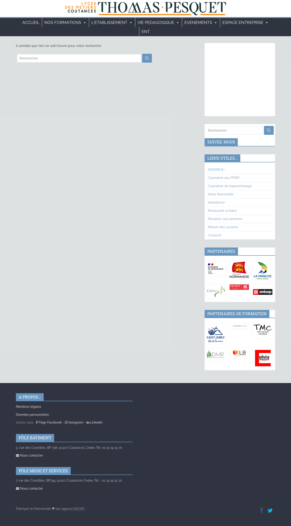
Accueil (31, 22)
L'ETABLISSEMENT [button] (112, 22)
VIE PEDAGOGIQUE (159, 22)
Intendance (216, 202)
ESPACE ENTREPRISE (245, 22)
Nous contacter (29, 455)
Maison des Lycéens (223, 227)
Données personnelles (32, 414)
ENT (146, 31)
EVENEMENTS (201, 22)
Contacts (214, 235)
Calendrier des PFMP (223, 178)
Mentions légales (28, 407)
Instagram (74, 422)
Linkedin (95, 422)
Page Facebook (49, 422)
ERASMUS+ (216, 169)
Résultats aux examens (225, 219)
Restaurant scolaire (222, 210)
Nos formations (65, 22)
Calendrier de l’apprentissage (230, 186)
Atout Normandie (220, 194)
